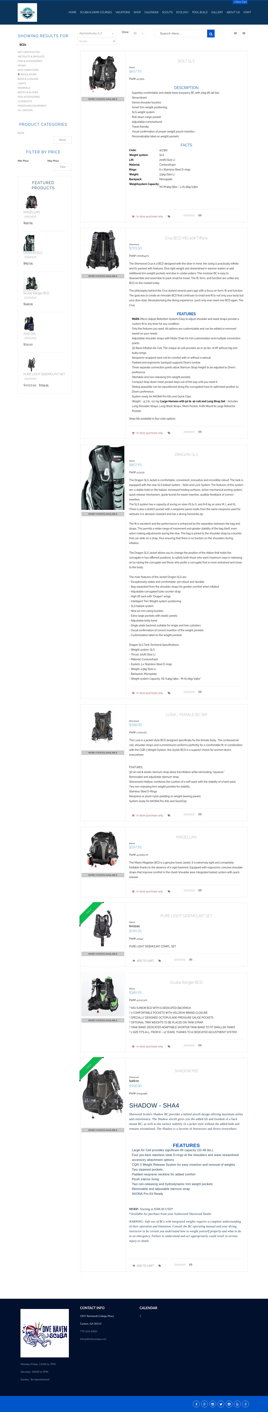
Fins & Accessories (30, 61)
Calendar (151, 12)
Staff (247, 12)
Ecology (182, 12)
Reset (62, 139)
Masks (22, 65)
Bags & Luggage (28, 79)
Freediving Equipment (32, 105)
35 (135, 33)
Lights (22, 83)
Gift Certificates (29, 52)
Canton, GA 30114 (90, 1323)
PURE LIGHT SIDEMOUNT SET (44, 374)
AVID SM (29, 334)
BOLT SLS (186, 61)
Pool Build (200, 12)
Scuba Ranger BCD (36, 293)
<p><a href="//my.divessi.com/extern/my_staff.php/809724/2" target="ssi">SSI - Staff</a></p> (104, 1363)
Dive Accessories (29, 96)
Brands (83, 41)
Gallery (217, 12)
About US (233, 12)
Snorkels (24, 87)
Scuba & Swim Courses (96, 12)
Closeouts (25, 101)
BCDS (21, 133)
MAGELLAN (31, 212)
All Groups (25, 110)
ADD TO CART (143, 960)
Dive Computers (28, 70)
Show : (126, 32)
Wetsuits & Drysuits (31, 56)
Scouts (167, 12)
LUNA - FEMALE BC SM (186, 714)
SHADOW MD (186, 1071)
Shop (137, 12)
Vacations (123, 12)
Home (72, 12)
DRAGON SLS (32, 252)
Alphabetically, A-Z (90, 33)
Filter (63, 166)
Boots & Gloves (28, 92)
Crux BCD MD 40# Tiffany (186, 238)
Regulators (29, 74)
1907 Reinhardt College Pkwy (97, 1316)
